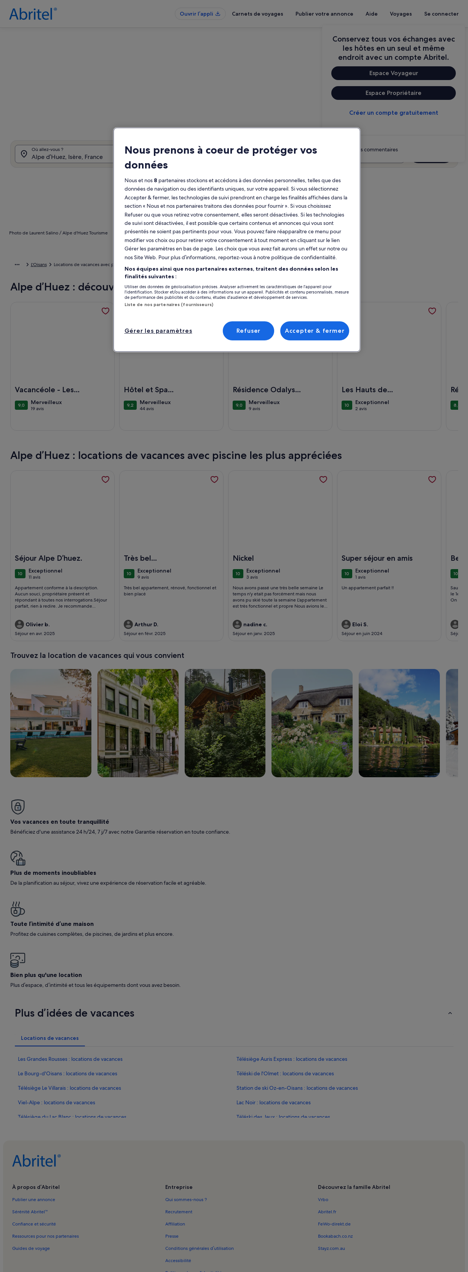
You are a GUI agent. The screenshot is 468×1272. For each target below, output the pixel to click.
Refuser (248, 330)
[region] (237, 239)
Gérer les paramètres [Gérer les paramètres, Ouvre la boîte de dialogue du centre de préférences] (158, 330)
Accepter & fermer (315, 330)
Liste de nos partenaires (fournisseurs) (169, 304)
